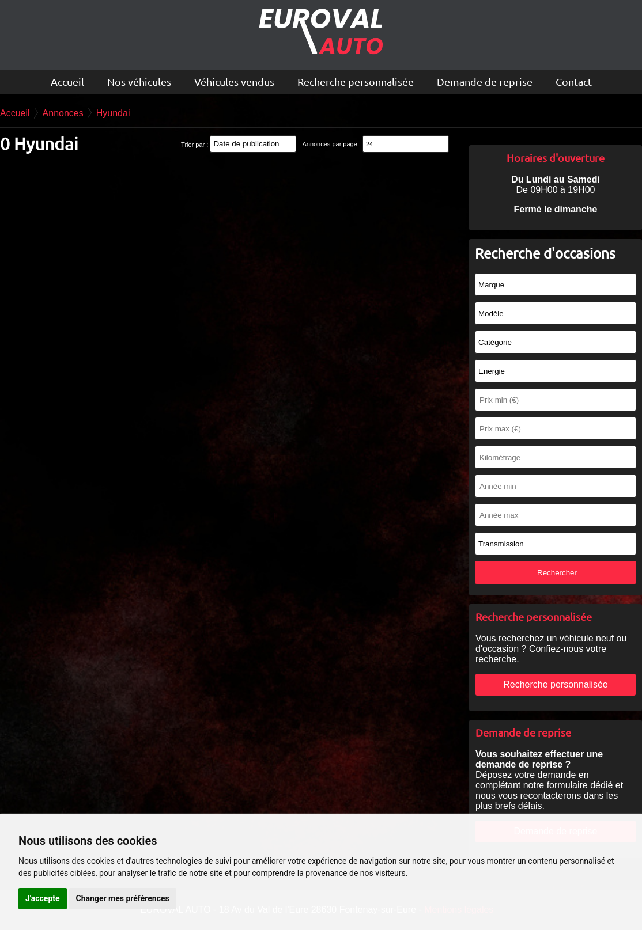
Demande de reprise (485, 81)
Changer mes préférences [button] (122, 898)
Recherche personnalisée (355, 81)
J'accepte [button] (42, 898)
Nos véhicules (139, 81)
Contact (574, 81)
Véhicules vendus (234, 81)
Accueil (67, 81)
